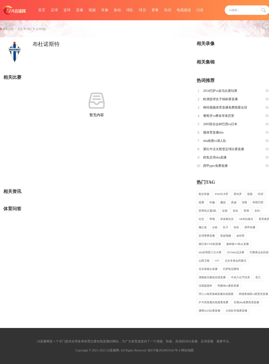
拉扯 (235, 210)
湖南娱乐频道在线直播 (212, 277)
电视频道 (184, 10)
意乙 (258, 277)
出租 (215, 227)
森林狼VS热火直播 (237, 244)
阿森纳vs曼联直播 (228, 285)
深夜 (244, 202)
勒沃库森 (204, 194)
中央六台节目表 (240, 277)
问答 (200, 10)
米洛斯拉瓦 (227, 219)
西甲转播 (250, 227)
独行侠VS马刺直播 (210, 244)
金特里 (240, 235)
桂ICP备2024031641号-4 (164, 350)
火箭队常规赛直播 (236, 310)
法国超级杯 (205, 285)
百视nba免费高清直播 (246, 302)
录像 (104, 10)
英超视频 (225, 235)
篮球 (67, 10)
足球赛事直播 (207, 235)
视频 (92, 10)
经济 (260, 194)
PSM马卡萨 (221, 194)
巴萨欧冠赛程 (231, 269)
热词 (167, 10)
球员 (142, 10)
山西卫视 (204, 260)
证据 (224, 210)
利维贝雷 (258, 202)
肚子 (225, 227)
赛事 (155, 10)
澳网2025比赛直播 (209, 310)
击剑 (257, 210)
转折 (236, 227)
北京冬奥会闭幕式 (235, 260)
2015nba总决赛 (235, 252)
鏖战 (223, 202)
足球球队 (41, 29)
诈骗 (212, 202)
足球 (54, 10)
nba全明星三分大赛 (210, 252)
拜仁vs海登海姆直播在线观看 (216, 294)
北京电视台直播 (208, 269)
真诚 (233, 202)
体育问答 (12, 208)
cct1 (217, 260)
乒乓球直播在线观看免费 (213, 302)
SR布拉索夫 (246, 219)
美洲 (246, 210)
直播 (79, 10)
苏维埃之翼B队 (208, 210)
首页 (41, 10)
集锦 (117, 10)
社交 (201, 219)
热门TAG (206, 182)
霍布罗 (238, 194)
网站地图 (187, 350)
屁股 (250, 194)
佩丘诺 (203, 227)
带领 (212, 219)
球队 (129, 10)
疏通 (201, 202)
